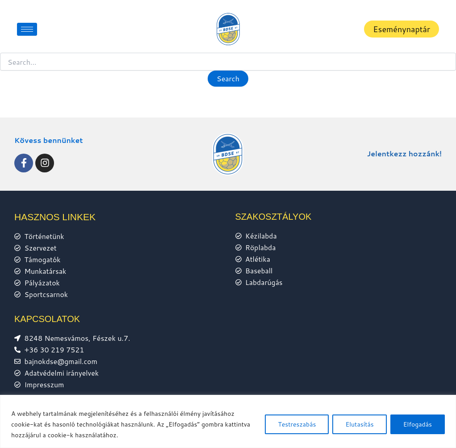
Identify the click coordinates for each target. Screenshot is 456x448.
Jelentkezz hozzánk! (404, 152)
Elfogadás (417, 424)
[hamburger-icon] (27, 29)
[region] (228, 421)
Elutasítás (359, 424)
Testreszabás (297, 424)
